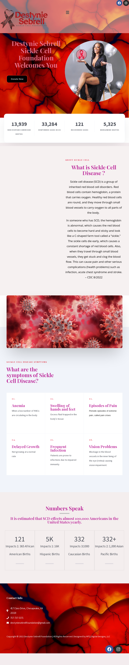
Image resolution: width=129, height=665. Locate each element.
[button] (17, 79)
